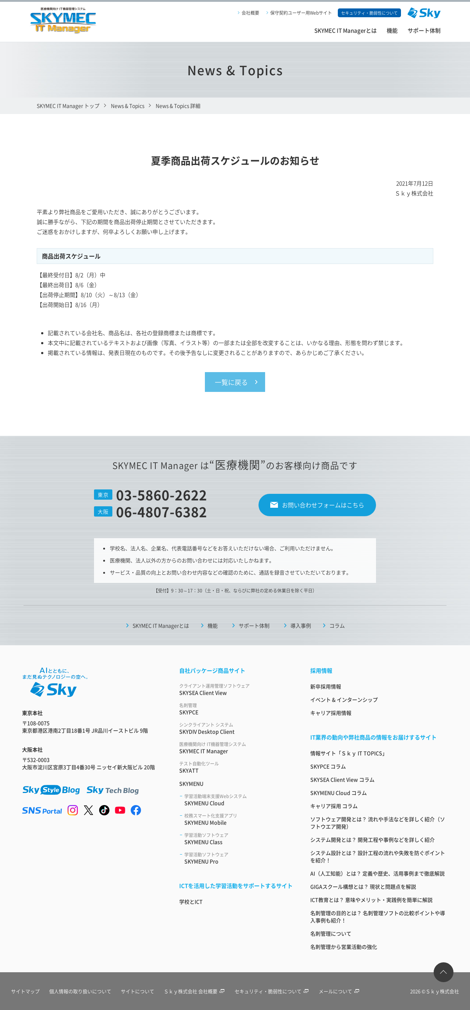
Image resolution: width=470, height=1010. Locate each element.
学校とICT (191, 901)
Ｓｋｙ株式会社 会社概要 (194, 991)
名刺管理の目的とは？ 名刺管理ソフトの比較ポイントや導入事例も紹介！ (377, 916)
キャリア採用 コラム (334, 805)
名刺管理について (330, 933)
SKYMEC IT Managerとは (345, 30)
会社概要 (250, 13)
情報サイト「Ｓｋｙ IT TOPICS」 (348, 753)
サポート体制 (424, 30)
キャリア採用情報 (330, 712)
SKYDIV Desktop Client (236, 728)
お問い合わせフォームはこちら (323, 504)
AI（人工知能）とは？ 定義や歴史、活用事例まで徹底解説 (377, 873)
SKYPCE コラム (328, 766)
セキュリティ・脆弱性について (272, 991)
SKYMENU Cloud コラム (338, 792)
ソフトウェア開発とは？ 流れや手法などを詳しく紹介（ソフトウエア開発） (377, 822)
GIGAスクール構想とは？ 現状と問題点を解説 (363, 886)
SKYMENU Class (238, 838)
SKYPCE (236, 709)
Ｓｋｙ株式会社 (442, 991)
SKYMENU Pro (238, 858)
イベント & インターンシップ (344, 699)
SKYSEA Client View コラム (342, 779)
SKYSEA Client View (236, 689)
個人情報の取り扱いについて (80, 991)
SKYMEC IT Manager (236, 747)
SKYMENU (191, 783)
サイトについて (137, 991)
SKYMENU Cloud (238, 800)
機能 (392, 30)
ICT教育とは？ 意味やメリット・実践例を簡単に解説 (371, 899)
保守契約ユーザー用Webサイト (301, 13)
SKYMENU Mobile (238, 819)
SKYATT (236, 767)
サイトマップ (25, 991)
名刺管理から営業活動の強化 (343, 946)
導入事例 (300, 625)
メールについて (339, 991)
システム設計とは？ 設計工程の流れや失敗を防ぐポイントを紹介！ (377, 856)
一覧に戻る (231, 382)
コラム (337, 625)
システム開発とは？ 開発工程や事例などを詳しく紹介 (372, 839)
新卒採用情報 (325, 686)
